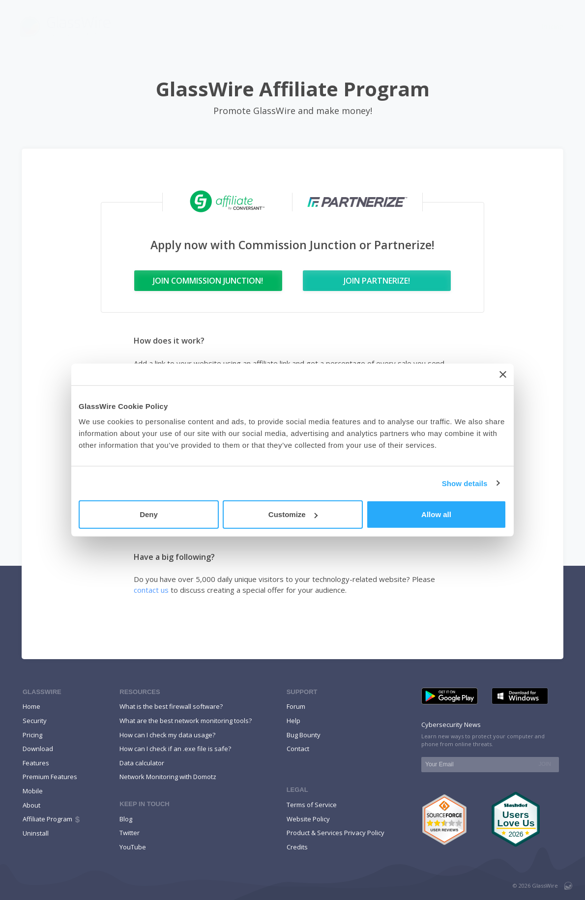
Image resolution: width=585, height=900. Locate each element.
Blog (480, 26)
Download (394, 26)
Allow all (436, 514)
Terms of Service (312, 804)
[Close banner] (502, 374)
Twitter (129, 832)
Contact (298, 748)
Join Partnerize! (377, 280)
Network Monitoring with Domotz (167, 776)
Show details (465, 483)
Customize (293, 514)
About (31, 805)
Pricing (552, 26)
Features (338, 26)
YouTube (132, 846)
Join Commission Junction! (208, 280)
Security (35, 720)
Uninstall (36, 833)
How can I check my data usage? (167, 734)
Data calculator (141, 762)
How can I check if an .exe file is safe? (175, 748)
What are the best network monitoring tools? (185, 720)
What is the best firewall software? (171, 706)
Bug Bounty (304, 734)
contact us (151, 590)
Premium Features (50, 776)
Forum (296, 706)
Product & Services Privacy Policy (335, 832)
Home (31, 706)
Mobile (442, 26)
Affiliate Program (52, 818)
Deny (149, 514)
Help (514, 26)
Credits (297, 846)
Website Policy (308, 818)
